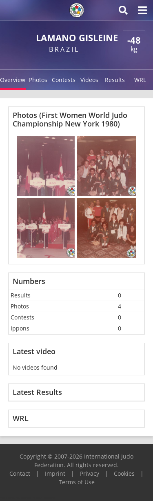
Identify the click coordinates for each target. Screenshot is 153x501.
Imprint (55, 473)
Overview (12, 80)
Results (115, 80)
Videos (89, 80)
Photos (38, 80)
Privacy (89, 473)
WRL (140, 80)
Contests (63, 80)
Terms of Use (77, 482)
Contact (19, 473)
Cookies (124, 473)
